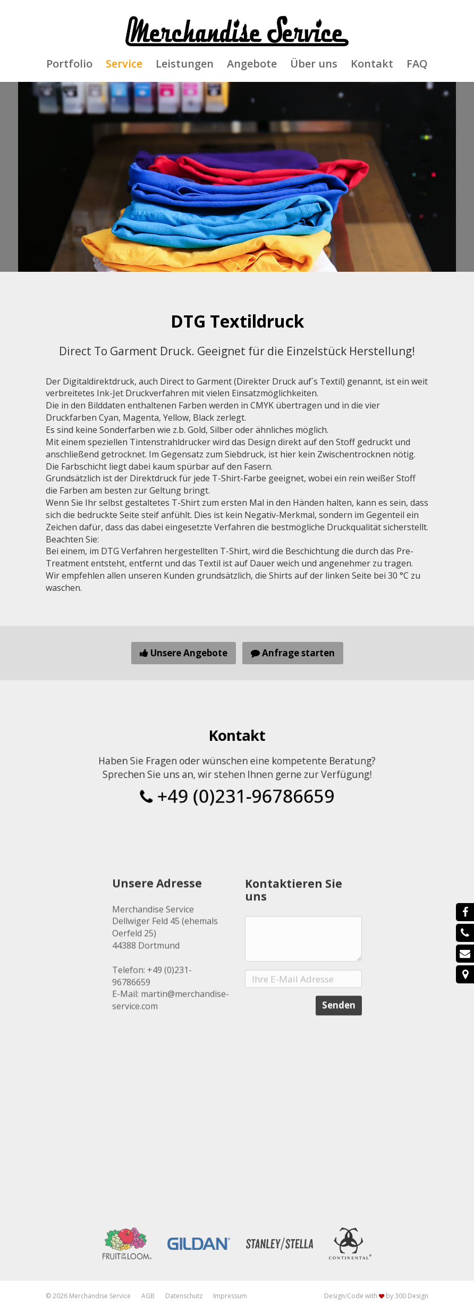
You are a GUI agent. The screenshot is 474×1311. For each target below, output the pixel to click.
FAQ (417, 64)
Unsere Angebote (183, 653)
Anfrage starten (293, 653)
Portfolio (69, 64)
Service (124, 64)
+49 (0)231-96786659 (237, 789)
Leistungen (185, 64)
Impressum (230, 1295)
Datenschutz (183, 1295)
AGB (148, 1295)
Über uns (313, 64)
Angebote (252, 64)
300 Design (411, 1295)
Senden (339, 1050)
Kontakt (372, 64)
